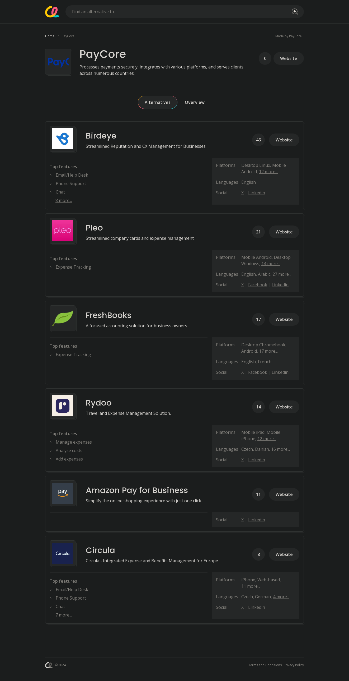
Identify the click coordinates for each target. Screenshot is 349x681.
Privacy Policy (294, 665)
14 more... (270, 263)
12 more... (268, 171)
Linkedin (256, 193)
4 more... (281, 597)
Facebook (257, 285)
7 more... (63, 615)
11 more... (250, 586)
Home (49, 36)
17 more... (268, 351)
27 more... (281, 274)
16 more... (280, 449)
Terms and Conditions (265, 665)
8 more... (63, 200)
